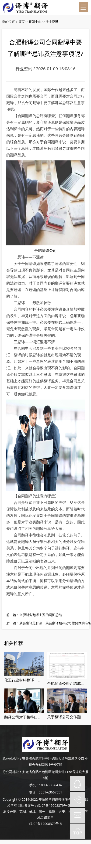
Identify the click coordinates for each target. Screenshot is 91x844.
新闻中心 (35, 21)
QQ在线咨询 (77, 783)
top (77, 831)
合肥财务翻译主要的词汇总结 (40, 615)
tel (77, 799)
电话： (34, 792)
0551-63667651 (50, 792)
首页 (21, 21)
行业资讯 (51, 21)
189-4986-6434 (50, 785)
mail (77, 815)
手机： (34, 785)
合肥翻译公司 (45, 250)
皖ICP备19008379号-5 (53, 805)
